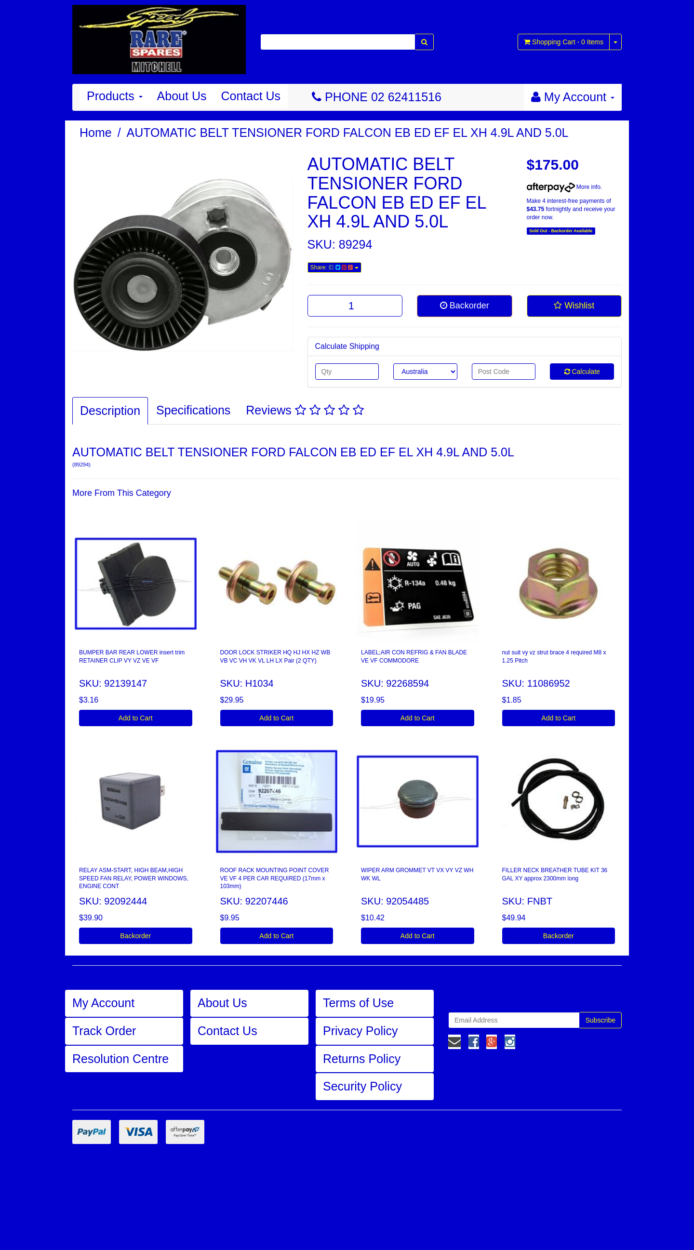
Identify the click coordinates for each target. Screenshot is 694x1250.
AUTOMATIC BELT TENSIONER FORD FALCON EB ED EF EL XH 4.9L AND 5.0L (348, 132)
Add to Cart (136, 718)
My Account (103, 1003)
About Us (182, 96)
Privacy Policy (360, 1030)
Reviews (304, 410)
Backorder (464, 305)
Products (115, 96)
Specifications (193, 410)
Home (96, 132)
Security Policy (362, 1086)
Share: (334, 267)
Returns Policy (361, 1058)
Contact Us (250, 96)
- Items (563, 42)
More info (564, 187)
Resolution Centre (120, 1058)
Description (110, 410)
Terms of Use (358, 1003)
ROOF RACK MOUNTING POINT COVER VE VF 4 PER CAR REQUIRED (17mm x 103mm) (274, 878)
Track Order (104, 1030)
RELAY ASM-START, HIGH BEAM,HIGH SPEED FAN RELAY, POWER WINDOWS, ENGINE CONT (133, 878)
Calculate (582, 371)
